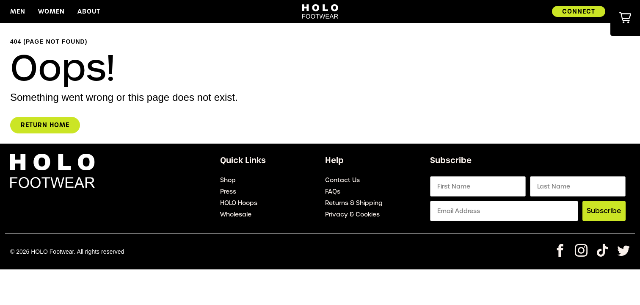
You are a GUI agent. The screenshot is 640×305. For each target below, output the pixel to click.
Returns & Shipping (354, 203)
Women (51, 11)
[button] (625, 18)
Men (17, 11)
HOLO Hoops (238, 203)
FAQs (332, 191)
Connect (578, 11)
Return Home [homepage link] (45, 125)
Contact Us (342, 180)
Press (228, 191)
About (88, 11)
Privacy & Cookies (352, 214)
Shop (228, 180)
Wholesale (235, 214)
